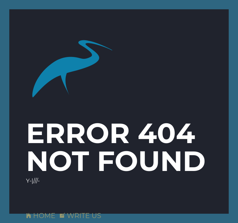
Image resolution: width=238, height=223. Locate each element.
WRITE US (80, 216)
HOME (40, 216)
